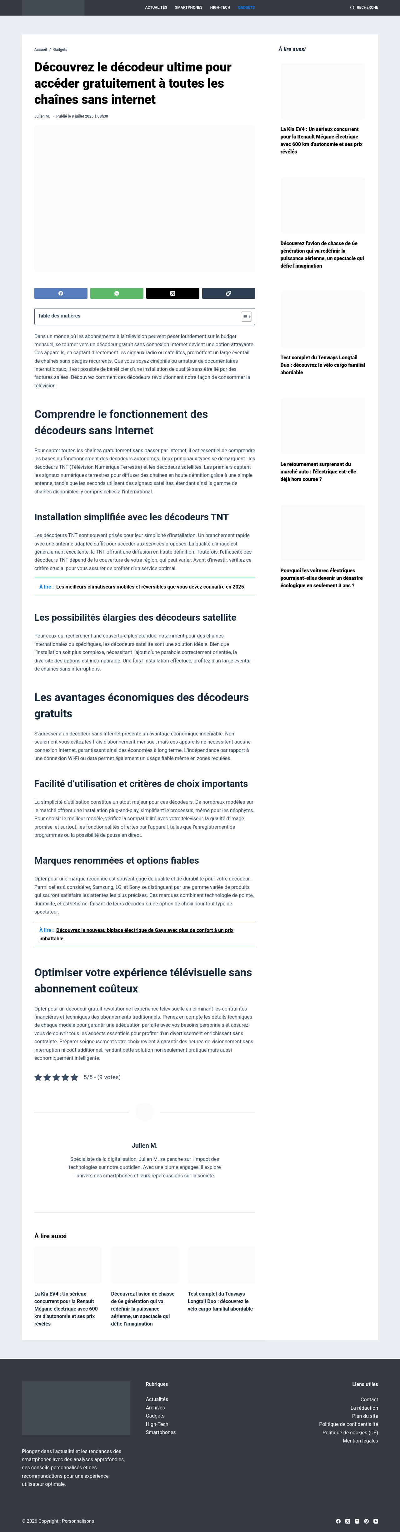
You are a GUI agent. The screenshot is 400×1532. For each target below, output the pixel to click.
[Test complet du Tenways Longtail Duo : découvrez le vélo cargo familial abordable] (221, 1265)
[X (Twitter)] (172, 293)
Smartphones (188, 7)
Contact (369, 1400)
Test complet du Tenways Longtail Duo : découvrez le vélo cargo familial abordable (220, 1301)
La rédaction (364, 1408)
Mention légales (360, 1441)
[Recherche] (364, 8)
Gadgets (246, 7)
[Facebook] (61, 293)
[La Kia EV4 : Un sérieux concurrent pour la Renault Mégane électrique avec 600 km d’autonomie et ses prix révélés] (68, 1265)
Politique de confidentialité (348, 1424)
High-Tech (220, 7)
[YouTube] (375, 1521)
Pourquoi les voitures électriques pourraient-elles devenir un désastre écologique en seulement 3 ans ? (322, 578)
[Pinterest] (366, 1521)
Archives (155, 1408)
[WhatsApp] (116, 293)
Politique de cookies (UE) (350, 1433)
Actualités (156, 7)
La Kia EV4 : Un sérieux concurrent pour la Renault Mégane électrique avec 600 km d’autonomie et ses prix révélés (66, 1309)
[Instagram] (357, 1521)
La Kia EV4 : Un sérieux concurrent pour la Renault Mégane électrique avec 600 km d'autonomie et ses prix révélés (322, 140)
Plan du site (365, 1416)
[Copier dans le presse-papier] (228, 293)
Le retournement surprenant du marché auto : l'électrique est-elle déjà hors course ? (318, 471)
